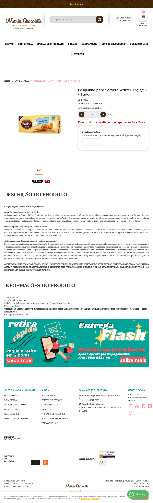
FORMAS (72, 43)
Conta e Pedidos (120, 20)
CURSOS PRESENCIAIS (114, 43)
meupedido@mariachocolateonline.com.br (102, 395)
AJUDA (45, 390)
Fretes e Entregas (52, 400)
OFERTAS (79, 54)
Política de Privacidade (55, 418)
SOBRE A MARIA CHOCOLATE (19, 390)
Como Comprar (50, 404)
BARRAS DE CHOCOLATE (50, 43)
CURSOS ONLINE (139, 43)
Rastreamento (50, 395)
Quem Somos (11, 395)
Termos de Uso (50, 423)
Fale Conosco (12, 414)
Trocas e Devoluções (54, 414)
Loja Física (10, 400)
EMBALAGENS (89, 43)
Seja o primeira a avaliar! (90, 108)
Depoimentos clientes (17, 418)
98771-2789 (92, 400)
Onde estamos (12, 409)
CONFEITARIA (25, 43)
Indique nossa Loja (15, 404)
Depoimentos (76, 4)
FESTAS (9, 43)
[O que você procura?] (99, 19)
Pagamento (48, 409)
